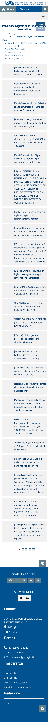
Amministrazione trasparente (18, 687)
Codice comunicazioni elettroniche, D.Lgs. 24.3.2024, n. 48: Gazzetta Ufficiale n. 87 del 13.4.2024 (30, 141)
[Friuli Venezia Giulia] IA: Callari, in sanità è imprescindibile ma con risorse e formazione (30, 107)
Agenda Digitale (11, 33)
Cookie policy (10, 678)
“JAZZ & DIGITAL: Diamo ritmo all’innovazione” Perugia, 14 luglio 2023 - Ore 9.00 (28, 306)
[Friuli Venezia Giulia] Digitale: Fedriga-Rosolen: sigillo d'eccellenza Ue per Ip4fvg (28, 355)
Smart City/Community (15, 49)
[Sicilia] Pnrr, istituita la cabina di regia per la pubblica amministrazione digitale (29, 215)
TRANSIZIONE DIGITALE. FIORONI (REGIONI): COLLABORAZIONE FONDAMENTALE (30, 322)
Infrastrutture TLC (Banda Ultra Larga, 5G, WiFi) (25, 42)
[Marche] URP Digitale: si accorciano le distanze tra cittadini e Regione (26, 339)
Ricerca (7, 703)
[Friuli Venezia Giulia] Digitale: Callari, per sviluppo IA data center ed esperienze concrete (28, 71)
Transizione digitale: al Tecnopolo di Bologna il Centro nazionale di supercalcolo (30, 446)
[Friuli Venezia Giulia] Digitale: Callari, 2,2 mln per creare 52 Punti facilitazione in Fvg (28, 462)
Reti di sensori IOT (13, 46)
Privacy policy (10, 673)
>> (33, 550)
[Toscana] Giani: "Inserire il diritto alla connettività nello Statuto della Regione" (30, 387)
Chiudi (44, 16)
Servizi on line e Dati (14, 55)
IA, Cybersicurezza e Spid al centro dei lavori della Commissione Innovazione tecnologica (27, 89)
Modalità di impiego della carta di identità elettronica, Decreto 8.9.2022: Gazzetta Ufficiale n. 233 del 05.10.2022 (30, 405)
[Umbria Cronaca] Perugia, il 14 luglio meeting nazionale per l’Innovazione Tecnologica (29, 274)
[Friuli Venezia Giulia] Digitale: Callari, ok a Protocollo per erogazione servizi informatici (28, 158)
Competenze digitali (13, 52)
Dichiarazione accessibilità (16, 682)
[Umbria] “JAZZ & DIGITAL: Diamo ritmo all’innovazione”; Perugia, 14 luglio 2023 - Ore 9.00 (30, 290)
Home (8, 9)
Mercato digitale (12, 58)
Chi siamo (25, 9)
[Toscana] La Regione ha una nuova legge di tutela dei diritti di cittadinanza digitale (30, 123)
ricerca (41, 24)
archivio (40, 28)
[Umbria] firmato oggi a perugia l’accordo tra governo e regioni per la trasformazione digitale (29, 231)
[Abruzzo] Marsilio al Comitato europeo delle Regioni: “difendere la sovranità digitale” (30, 371)
